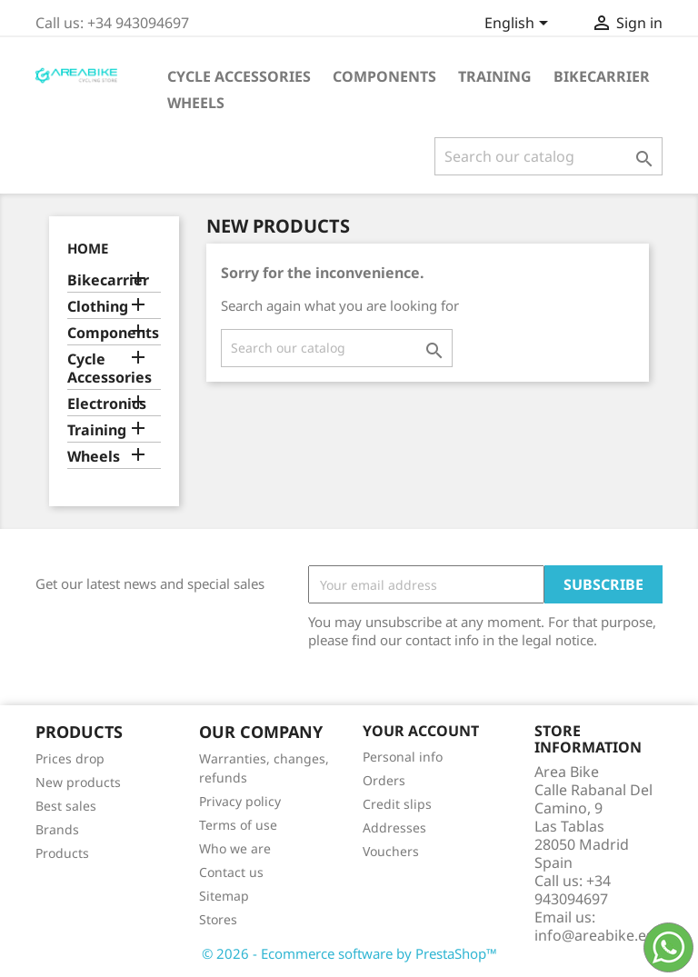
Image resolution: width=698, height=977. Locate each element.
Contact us (231, 872)
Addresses (394, 827)
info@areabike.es (593, 935)
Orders (384, 780)
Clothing (97, 306)
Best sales (65, 805)
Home (87, 248)
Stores (218, 919)
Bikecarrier (601, 76)
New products (78, 782)
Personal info (403, 756)
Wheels (195, 103)
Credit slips (397, 804)
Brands (57, 829)
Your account (421, 731)
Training (495, 76)
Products (62, 853)
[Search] (548, 156)
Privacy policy (240, 801)
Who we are (235, 848)
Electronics (106, 404)
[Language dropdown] (519, 24)
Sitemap (224, 895)
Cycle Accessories (239, 76)
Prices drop (70, 758)
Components (384, 76)
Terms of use (238, 824)
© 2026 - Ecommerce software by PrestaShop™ (349, 953)
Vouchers (391, 851)
